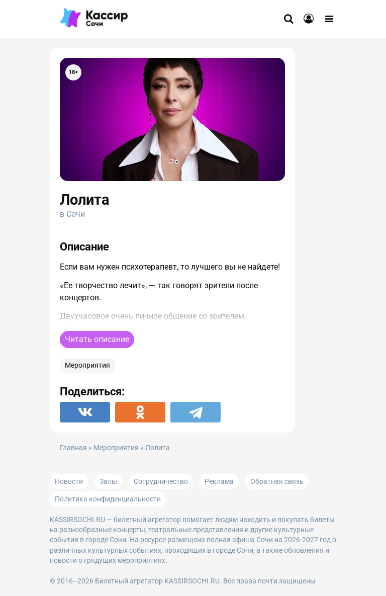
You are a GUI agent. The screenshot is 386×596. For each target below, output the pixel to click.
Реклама (219, 481)
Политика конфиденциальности (108, 499)
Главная (73, 448)
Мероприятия (87, 365)
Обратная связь (277, 481)
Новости (69, 481)
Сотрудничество (161, 481)
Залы (108, 481)
